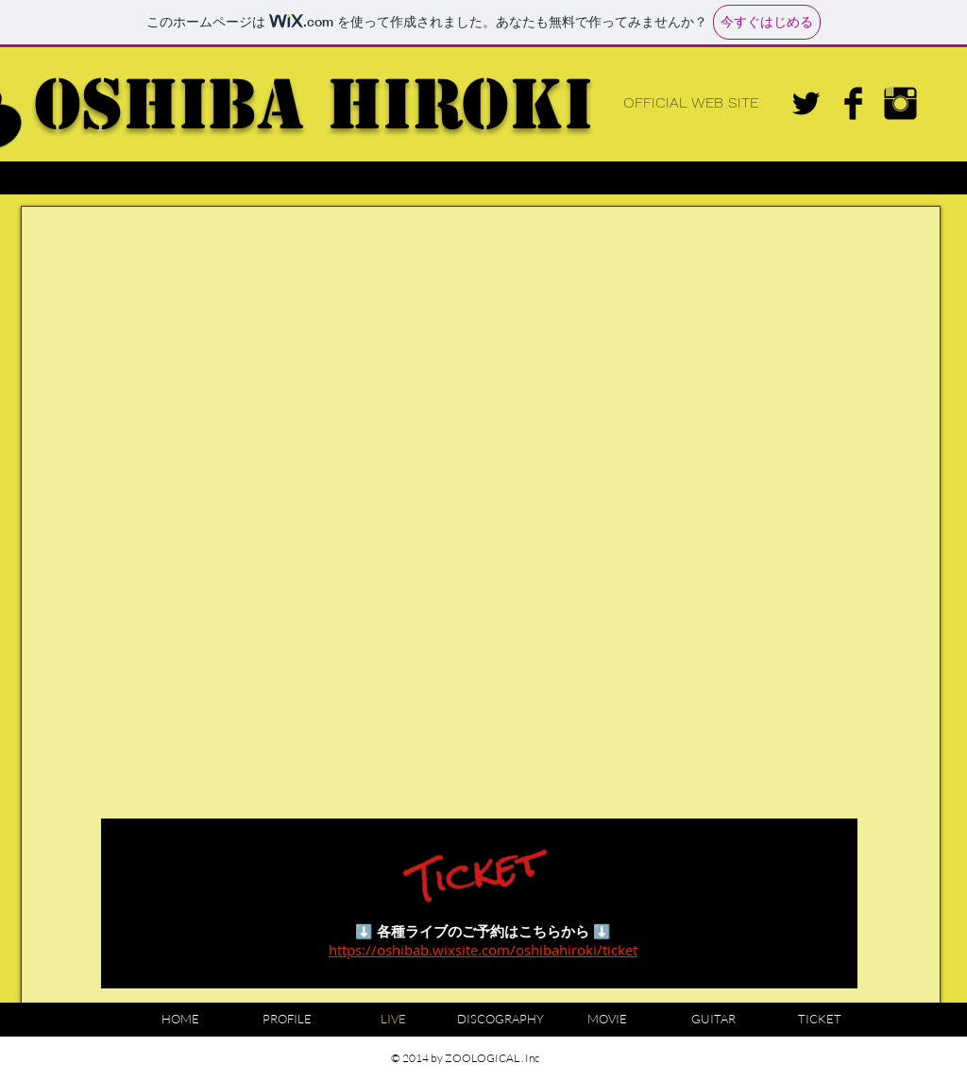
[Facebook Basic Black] (853, 103)
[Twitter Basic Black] (806, 103)
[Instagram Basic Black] (900, 103)
